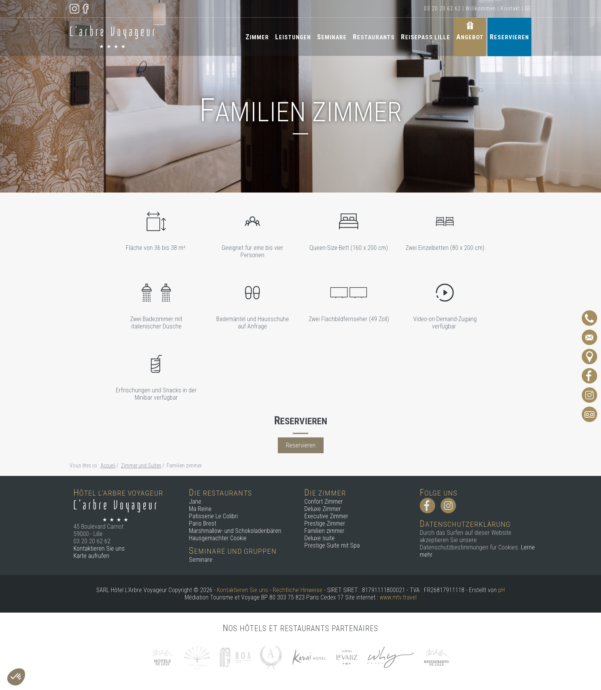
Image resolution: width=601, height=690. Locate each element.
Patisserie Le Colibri (213, 516)
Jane (195, 501)
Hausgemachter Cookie (218, 538)
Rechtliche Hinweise (297, 590)
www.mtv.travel (398, 597)
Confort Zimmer (323, 501)
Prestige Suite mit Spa (332, 545)
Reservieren (509, 37)
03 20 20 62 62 (442, 8)
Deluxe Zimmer (322, 508)
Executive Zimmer (326, 516)
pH (501, 590)
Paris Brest (202, 523)
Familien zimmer (324, 530)
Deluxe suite (319, 538)
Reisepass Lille (425, 37)
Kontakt (510, 8)
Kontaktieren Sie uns (99, 548)
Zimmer (257, 37)
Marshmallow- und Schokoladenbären (235, 530)
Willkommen (481, 8)
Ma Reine (200, 508)
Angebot (470, 37)
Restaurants (374, 37)
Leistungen (293, 37)
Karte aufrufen (91, 555)
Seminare (332, 37)
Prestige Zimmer (324, 523)
